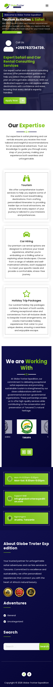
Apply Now (15, 100)
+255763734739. (30, 47)
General (11, 615)
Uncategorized (15, 621)
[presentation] (24, 452)
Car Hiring (26, 328)
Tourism (26, 272)
